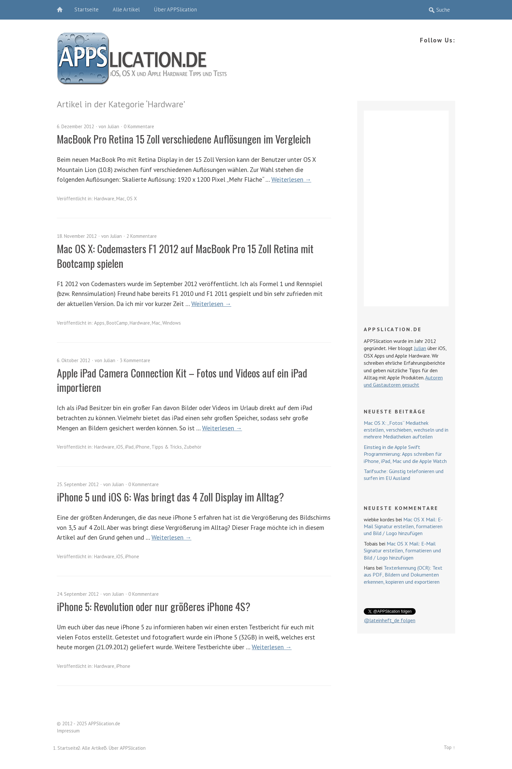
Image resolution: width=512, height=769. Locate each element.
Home (63, 10)
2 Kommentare (141, 236)
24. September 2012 (78, 594)
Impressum (68, 731)
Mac (120, 198)
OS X (132, 198)
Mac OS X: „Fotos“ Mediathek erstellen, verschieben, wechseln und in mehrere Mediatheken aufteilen (406, 430)
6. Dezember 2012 (75, 126)
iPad (129, 447)
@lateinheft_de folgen (389, 620)
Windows (171, 323)
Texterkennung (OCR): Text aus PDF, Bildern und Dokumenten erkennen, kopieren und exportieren (403, 574)
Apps (99, 323)
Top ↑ (449, 747)
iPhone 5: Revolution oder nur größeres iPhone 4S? (153, 606)
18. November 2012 (77, 236)
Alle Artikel (126, 9)
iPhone (143, 447)
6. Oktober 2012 (73, 360)
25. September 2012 (78, 484)
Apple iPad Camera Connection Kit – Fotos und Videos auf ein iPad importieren (182, 380)
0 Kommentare (139, 126)
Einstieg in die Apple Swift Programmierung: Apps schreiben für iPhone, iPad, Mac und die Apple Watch (405, 454)
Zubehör (192, 447)
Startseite (86, 9)
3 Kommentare (135, 360)
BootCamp (117, 323)
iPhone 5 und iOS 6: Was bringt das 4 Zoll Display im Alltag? (170, 496)
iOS (119, 447)
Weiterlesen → (291, 179)
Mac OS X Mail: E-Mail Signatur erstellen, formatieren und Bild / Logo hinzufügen (403, 526)
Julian (113, 126)
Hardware (104, 198)
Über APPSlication (175, 9)
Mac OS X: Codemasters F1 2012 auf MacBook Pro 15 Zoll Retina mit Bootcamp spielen (185, 256)
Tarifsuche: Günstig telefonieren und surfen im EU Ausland (403, 474)
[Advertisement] (406, 208)
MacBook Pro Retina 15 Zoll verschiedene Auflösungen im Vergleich (184, 138)
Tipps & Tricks (167, 447)
